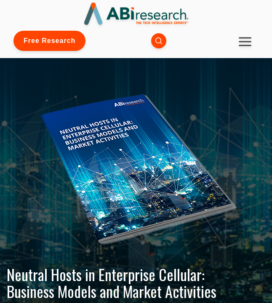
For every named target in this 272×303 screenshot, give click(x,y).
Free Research (49, 40)
